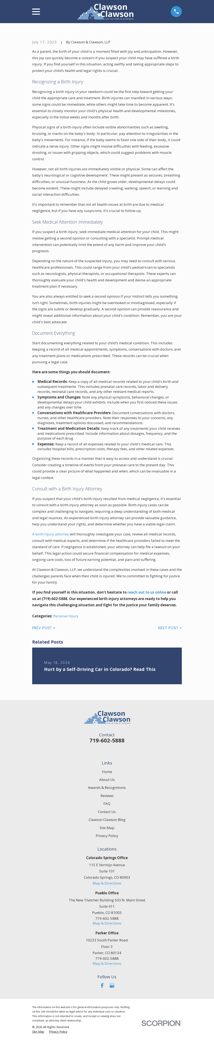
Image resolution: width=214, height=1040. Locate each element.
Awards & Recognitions (107, 787)
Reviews (107, 795)
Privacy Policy (107, 835)
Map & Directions (107, 883)
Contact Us (107, 811)
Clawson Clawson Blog (107, 819)
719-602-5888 (107, 740)
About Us (107, 779)
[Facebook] (102, 985)
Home (107, 771)
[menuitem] (38, 1032)
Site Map (107, 827)
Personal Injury (65, 616)
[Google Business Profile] (112, 985)
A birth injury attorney (50, 534)
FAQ (106, 803)
